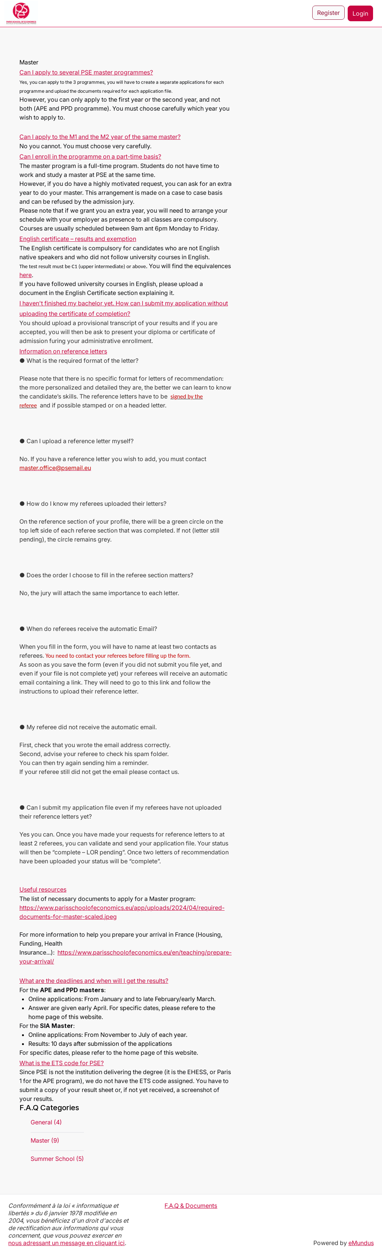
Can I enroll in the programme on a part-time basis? (90, 156)
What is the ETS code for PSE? (61, 1063)
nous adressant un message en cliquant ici (66, 1243)
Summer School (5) (57, 1158)
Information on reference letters (63, 351)
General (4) (46, 1122)
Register (328, 13)
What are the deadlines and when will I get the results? (93, 980)
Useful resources (42, 889)
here (25, 275)
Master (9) (45, 1140)
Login (360, 13)
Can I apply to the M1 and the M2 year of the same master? (100, 136)
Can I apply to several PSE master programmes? (86, 72)
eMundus (361, 1243)
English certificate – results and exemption (77, 238)
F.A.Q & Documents (191, 1205)
